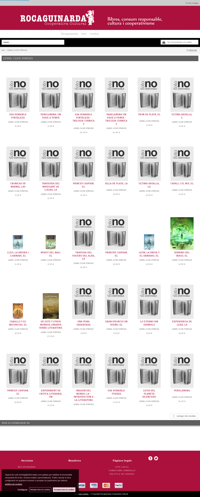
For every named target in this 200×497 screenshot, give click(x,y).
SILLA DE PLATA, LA (116, 183)
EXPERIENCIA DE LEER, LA (182, 323)
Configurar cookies (81, 494)
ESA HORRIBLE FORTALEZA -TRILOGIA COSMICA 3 (84, 119)
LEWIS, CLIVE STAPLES (18, 122)
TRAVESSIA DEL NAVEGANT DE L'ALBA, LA (51, 187)
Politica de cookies (122, 474)
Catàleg (94, 34)
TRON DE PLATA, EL (149, 114)
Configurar (22, 490)
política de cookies (13, 484)
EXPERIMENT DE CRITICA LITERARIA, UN (50, 394)
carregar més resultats (186, 416)
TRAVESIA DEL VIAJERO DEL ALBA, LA (83, 256)
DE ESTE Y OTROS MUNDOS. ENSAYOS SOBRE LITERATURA (50, 325)
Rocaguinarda (69, 34)
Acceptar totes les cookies (64, 490)
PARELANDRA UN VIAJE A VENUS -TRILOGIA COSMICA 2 (116, 119)
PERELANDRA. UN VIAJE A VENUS (51, 116)
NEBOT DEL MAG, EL (51, 254)
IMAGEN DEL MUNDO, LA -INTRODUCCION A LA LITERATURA (83, 395)
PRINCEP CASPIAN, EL (83, 185)
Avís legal (122, 467)
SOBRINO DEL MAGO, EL (182, 254)
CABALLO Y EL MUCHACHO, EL (18, 323)
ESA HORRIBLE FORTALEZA (18, 116)
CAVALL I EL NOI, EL (182, 183)
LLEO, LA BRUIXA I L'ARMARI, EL (18, 254)
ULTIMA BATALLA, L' (182, 116)
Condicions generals (122, 470)
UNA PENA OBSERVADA (84, 323)
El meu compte (192, 3)
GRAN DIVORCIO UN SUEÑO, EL (116, 323)
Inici (83, 34)
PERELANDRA (182, 390)
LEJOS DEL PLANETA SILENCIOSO (149, 394)
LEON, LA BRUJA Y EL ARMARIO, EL (149, 254)
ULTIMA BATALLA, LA (149, 185)
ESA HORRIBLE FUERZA (116, 392)
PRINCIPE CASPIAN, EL (116, 254)
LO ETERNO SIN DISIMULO (149, 323)
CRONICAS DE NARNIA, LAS (18, 185)
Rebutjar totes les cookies (40, 490)
